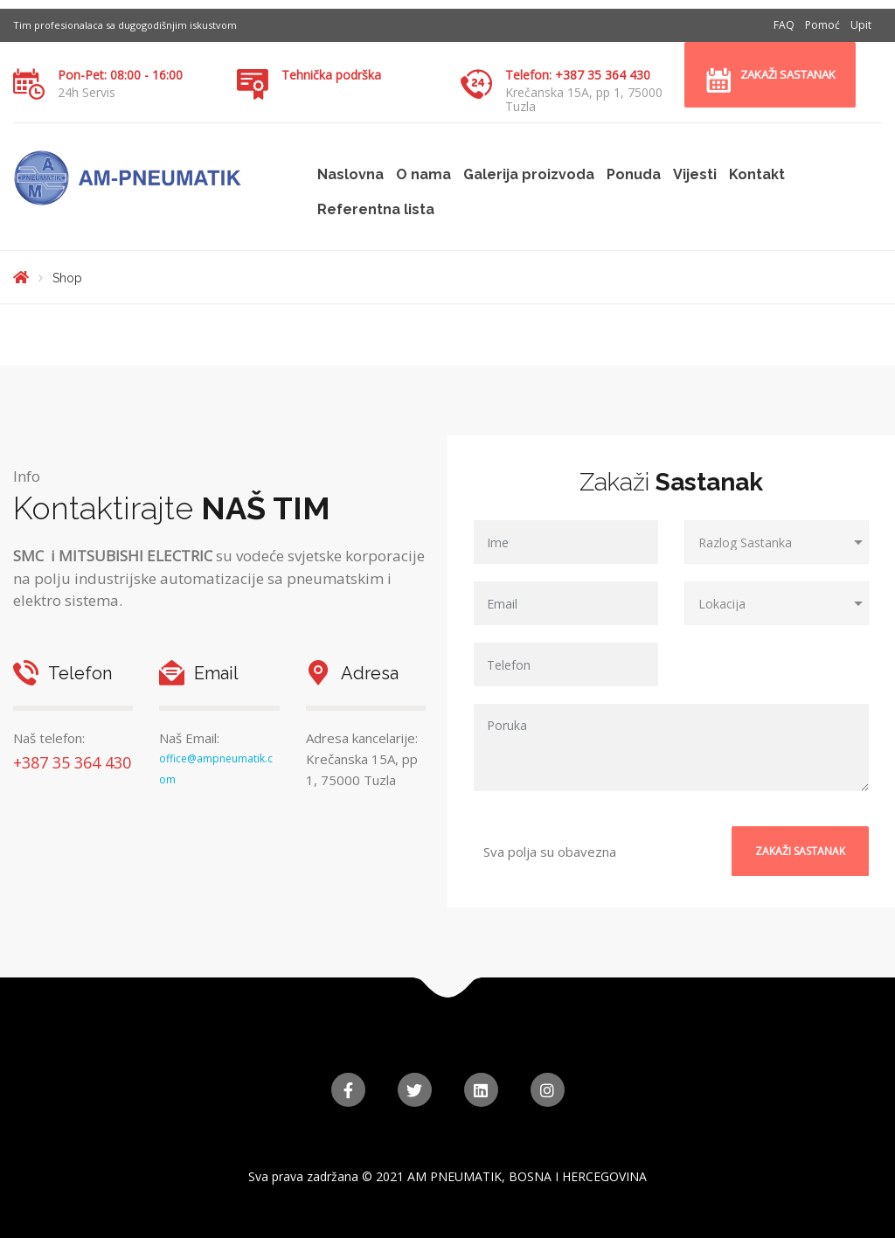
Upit (860, 24)
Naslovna (350, 174)
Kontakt (757, 174)
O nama (423, 174)
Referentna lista (375, 209)
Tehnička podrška (331, 74)
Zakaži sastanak (788, 74)
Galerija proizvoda (528, 174)
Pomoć (822, 24)
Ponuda (634, 174)
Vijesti (695, 174)
